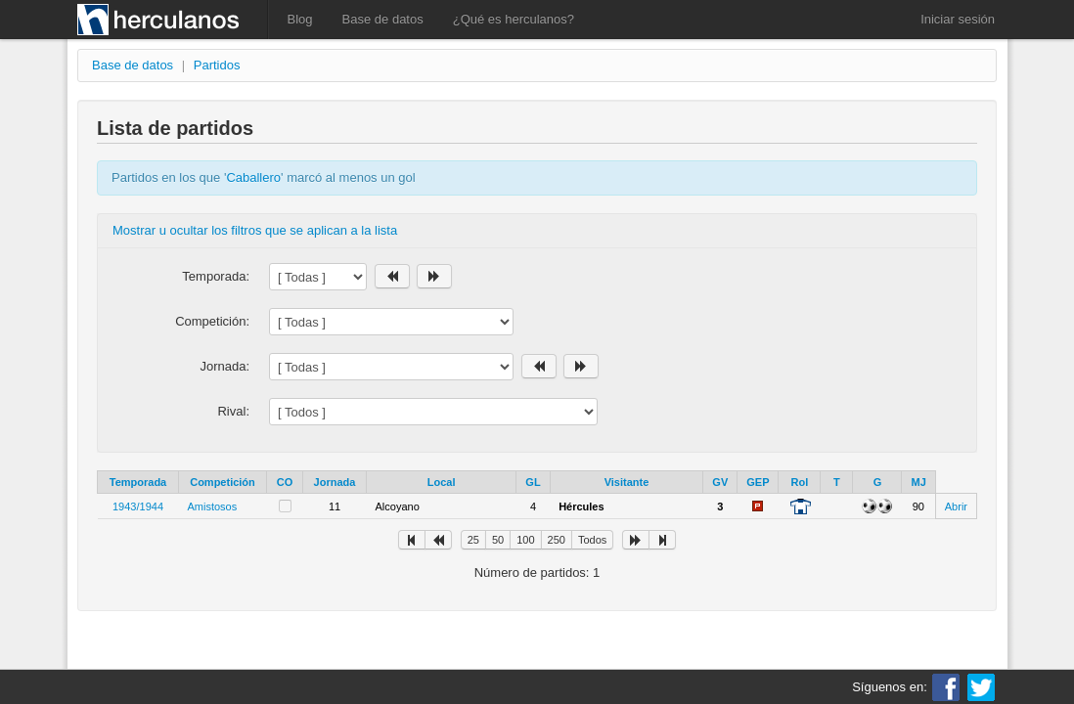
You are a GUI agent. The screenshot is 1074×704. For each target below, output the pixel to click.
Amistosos (213, 506)
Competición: (212, 321)
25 (473, 540)
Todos (592, 540)
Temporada (138, 482)
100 (525, 540)
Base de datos (383, 19)
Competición (222, 482)
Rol (800, 482)
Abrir (956, 506)
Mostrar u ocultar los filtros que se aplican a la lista (254, 230)
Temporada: (215, 276)
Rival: (233, 411)
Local (441, 482)
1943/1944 (137, 506)
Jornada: (224, 366)
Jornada (335, 482)
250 (556, 540)
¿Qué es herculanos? (513, 19)
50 (498, 540)
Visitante (626, 482)
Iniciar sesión (957, 19)
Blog (300, 19)
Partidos (217, 65)
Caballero (253, 177)
